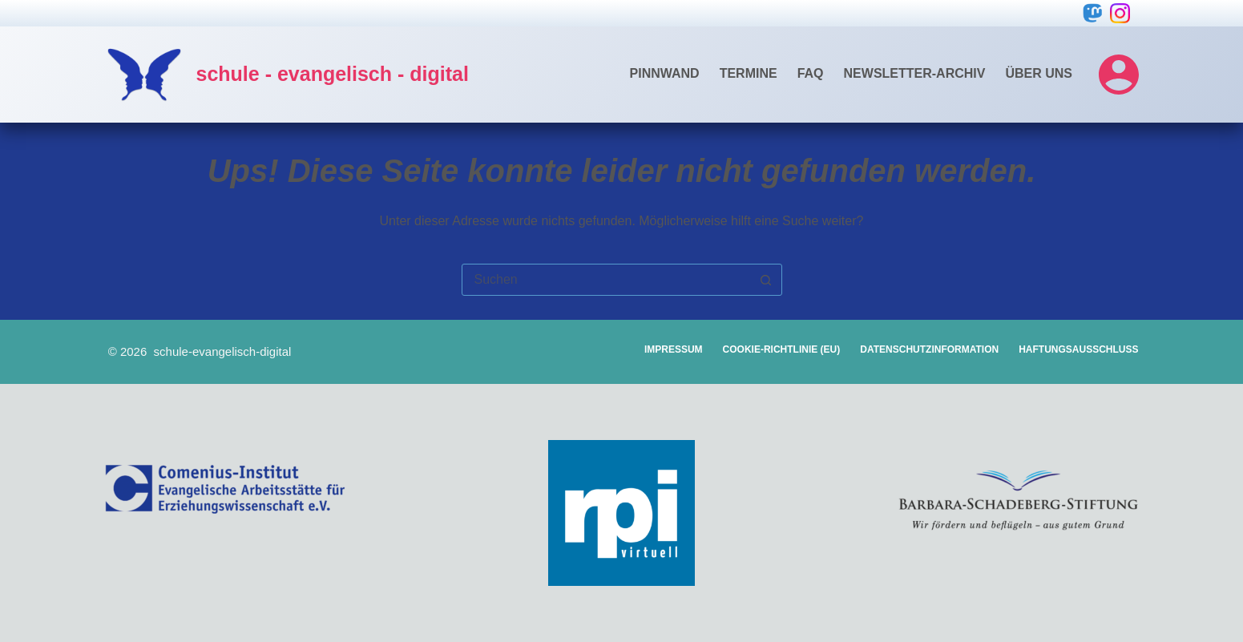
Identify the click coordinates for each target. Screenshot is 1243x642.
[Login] (1119, 75)
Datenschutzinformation (929, 349)
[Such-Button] (766, 279)
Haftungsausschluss (1078, 349)
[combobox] (606, 280)
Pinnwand (665, 73)
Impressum (673, 349)
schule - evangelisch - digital (332, 74)
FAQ (810, 73)
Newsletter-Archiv (915, 73)
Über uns (1038, 73)
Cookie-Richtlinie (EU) (782, 349)
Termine (748, 73)
